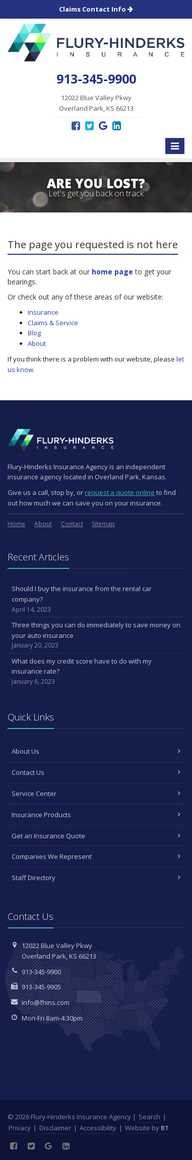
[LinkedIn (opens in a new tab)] (116, 125)
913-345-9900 (41, 971)
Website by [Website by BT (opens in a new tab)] (147, 1127)
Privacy (20, 1127)
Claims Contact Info (96, 9)
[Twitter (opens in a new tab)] (89, 125)
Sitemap (103, 524)
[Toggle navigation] (174, 146)
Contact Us (96, 772)
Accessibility (98, 1127)
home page (112, 271)
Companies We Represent (96, 856)
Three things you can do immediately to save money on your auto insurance (96, 635)
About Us (96, 751)
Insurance (43, 312)
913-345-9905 (41, 986)
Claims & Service (53, 322)
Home (16, 524)
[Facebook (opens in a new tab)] (76, 125)
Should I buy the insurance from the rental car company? (96, 599)
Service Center (96, 793)
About (37, 343)
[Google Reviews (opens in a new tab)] (103, 125)
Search (149, 1116)
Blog (34, 332)
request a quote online (120, 492)
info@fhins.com (46, 1002)
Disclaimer (55, 1127)
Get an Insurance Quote (96, 835)
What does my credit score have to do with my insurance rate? (96, 672)
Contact (72, 524)
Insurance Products (96, 814)
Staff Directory (96, 877)
